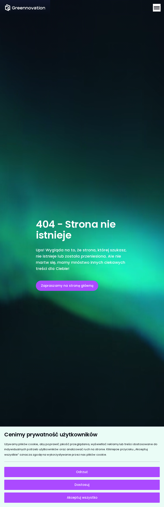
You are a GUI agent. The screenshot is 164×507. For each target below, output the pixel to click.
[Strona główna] (25, 7)
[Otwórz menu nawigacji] (157, 8)
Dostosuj (82, 484)
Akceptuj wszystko (82, 497)
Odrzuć (82, 472)
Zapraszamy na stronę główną (67, 285)
